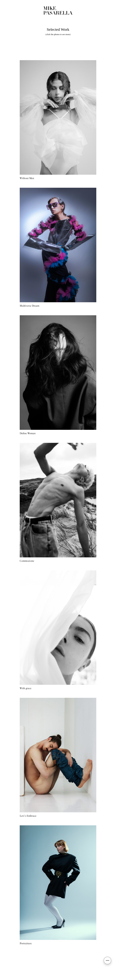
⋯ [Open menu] (107, 960)
